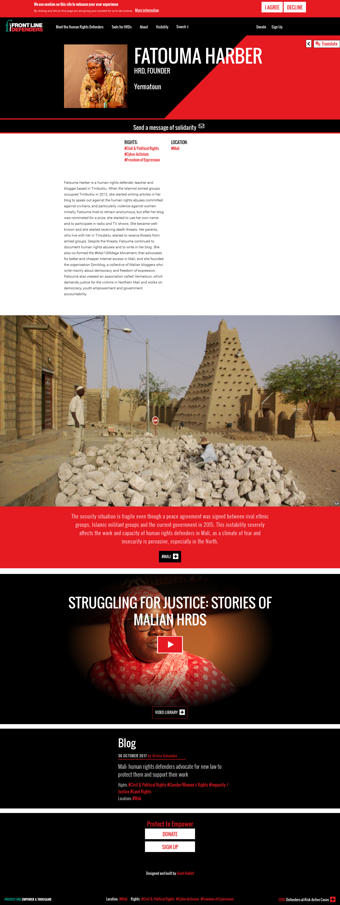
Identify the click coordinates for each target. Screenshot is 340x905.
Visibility (162, 27)
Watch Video (170, 646)
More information (147, 10)
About (144, 27)
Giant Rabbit (185, 872)
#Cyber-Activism (136, 154)
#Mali (175, 148)
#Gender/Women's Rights (187, 784)
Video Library (166, 711)
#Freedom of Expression (142, 159)
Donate (261, 27)
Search (182, 26)
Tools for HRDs (122, 27)
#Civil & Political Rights (141, 148)
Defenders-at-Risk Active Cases (303, 899)
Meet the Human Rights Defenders (79, 27)
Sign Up (277, 27)
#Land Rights (140, 791)
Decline (295, 7)
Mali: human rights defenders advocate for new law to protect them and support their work (169, 770)
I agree (272, 7)
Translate (330, 43)
